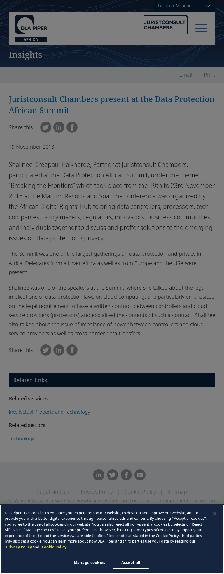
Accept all (130, 562)
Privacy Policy (19, 547)
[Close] (214, 513)
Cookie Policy (54, 547)
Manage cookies (89, 562)
